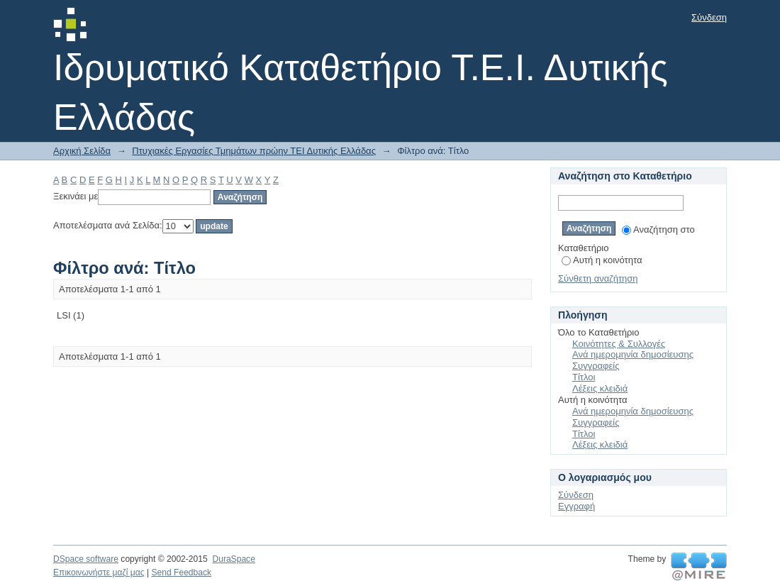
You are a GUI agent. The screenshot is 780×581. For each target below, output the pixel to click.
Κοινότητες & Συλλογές (618, 343)
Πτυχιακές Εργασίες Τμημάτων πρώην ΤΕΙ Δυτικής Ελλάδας (254, 150)
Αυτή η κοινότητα (602, 260)
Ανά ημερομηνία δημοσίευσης (632, 354)
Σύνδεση (709, 17)
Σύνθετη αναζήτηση (598, 278)
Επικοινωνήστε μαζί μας (99, 572)
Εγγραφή (576, 506)
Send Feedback (181, 572)
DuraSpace (233, 559)
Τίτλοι (583, 377)
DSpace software (85, 559)
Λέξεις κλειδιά (600, 388)
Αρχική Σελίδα (82, 150)
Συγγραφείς (595, 365)
